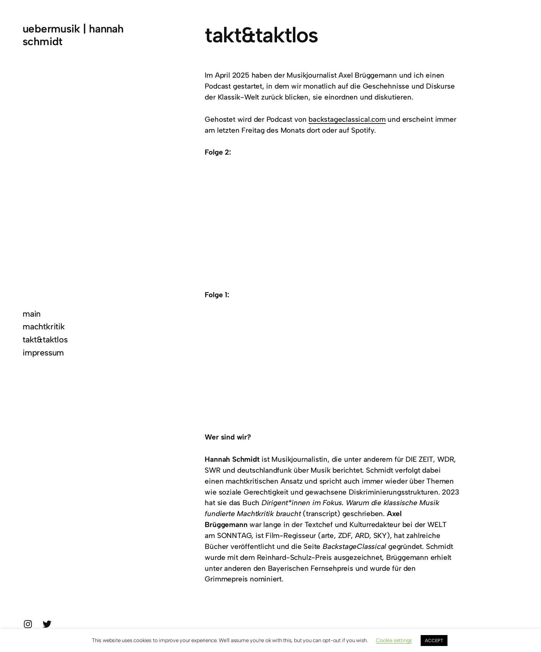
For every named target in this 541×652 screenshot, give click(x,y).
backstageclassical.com (346, 119)
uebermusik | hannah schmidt (73, 35)
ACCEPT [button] (434, 640)
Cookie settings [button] (394, 640)
